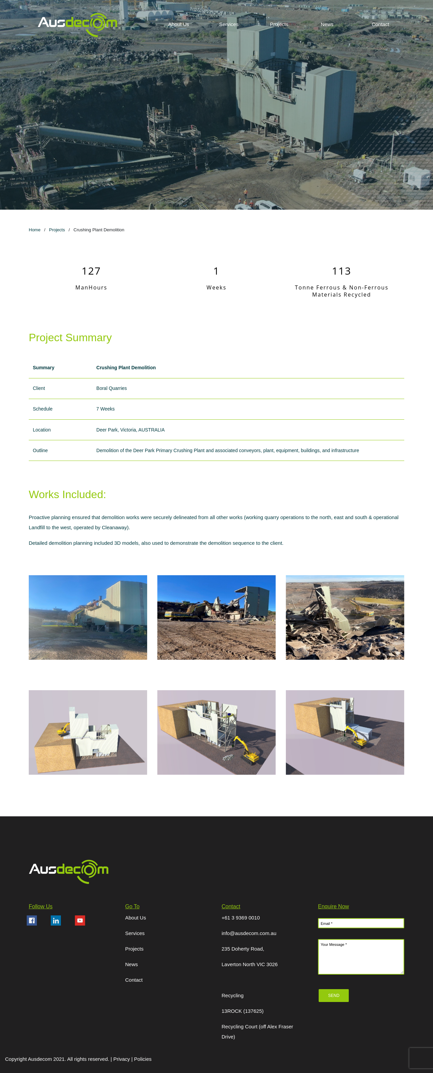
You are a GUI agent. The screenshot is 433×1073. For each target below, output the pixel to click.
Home (35, 229)
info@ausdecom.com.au (249, 933)
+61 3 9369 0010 (241, 917)
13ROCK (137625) (243, 1011)
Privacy (122, 1059)
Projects (57, 229)
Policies (143, 1059)
